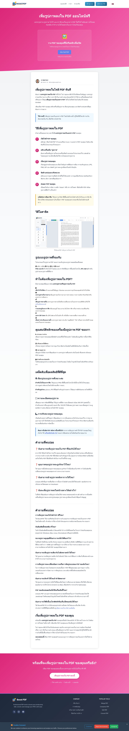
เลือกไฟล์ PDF (64, 53)
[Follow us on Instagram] (18, 714)
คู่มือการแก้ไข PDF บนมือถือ (65, 610)
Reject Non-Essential (101, 726)
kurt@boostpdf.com (56, 84)
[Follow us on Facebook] (23, 714)
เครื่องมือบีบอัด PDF (51, 436)
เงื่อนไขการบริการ (76, 716)
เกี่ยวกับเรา (76, 706)
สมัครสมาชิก (101, 4)
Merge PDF (104, 706)
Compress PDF (104, 709)
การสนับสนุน (76, 709)
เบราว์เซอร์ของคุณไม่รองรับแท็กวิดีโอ (64, 234)
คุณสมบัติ (63, 4)
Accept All (114, 726)
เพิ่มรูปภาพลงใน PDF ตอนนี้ (64, 678)
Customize (88, 726)
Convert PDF (104, 716)
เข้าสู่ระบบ (90, 4)
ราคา (70, 4)
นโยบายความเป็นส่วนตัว (76, 712)
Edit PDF (104, 712)
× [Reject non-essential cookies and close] (127, 724)
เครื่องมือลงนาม (40, 306)
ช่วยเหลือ (77, 4)
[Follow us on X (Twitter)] (14, 714)
